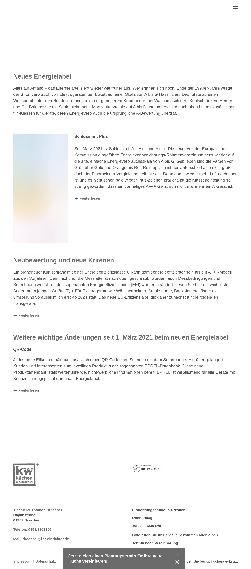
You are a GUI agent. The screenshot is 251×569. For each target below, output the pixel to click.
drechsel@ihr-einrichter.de (46, 539)
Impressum (22, 561)
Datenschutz (45, 561)
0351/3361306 (40, 529)
